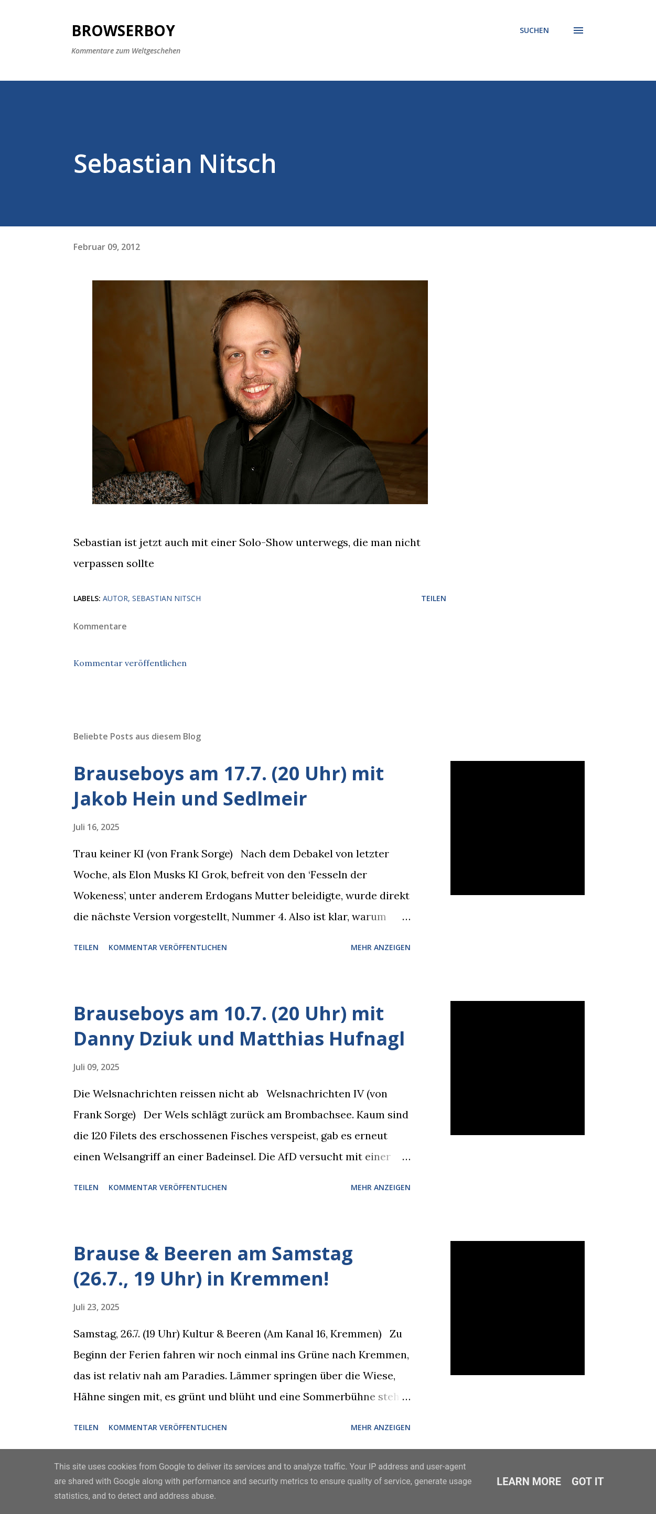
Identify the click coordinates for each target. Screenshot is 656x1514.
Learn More (529, 1481)
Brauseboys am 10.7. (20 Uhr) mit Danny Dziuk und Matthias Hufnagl (239, 1025)
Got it (588, 1481)
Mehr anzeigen (381, 947)
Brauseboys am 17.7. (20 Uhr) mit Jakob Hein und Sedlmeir (228, 785)
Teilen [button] (433, 598)
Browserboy (123, 30)
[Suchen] (534, 30)
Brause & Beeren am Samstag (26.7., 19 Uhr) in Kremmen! (213, 1265)
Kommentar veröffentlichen (130, 663)
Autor (115, 598)
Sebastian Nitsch (166, 598)
